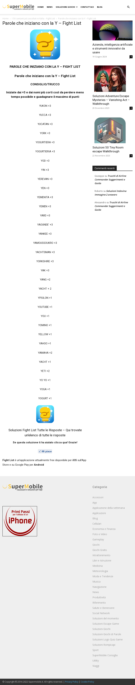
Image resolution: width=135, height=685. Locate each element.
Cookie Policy (87, 681)
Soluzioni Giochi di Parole (106, 634)
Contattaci (87, 7)
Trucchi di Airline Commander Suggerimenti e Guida (110, 179)
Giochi (95, 544)
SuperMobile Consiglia (105, 655)
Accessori (97, 497)
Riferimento (99, 602)
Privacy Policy (71, 681)
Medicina (97, 565)
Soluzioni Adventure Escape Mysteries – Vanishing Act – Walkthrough (111, 99)
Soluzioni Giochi (67, 7)
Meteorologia (100, 571)
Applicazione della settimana (108, 507)
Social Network (101, 613)
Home (40, 7)
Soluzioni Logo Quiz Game (107, 639)
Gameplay (98, 539)
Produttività (99, 597)
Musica (96, 581)
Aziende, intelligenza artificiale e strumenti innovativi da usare (112, 48)
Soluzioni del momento (105, 618)
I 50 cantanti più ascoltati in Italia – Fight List (33, 18)
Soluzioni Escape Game (105, 623)
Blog (99, 7)
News (50, 7)
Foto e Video (99, 534)
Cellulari (96, 523)
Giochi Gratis (99, 550)
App (94, 502)
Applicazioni (99, 513)
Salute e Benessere (103, 608)
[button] (128, 7)
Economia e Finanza (103, 529)
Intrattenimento (101, 555)
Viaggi (95, 665)
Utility (95, 660)
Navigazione (99, 586)
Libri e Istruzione (101, 560)
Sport (95, 650)
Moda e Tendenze (102, 576)
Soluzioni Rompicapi (103, 644)
